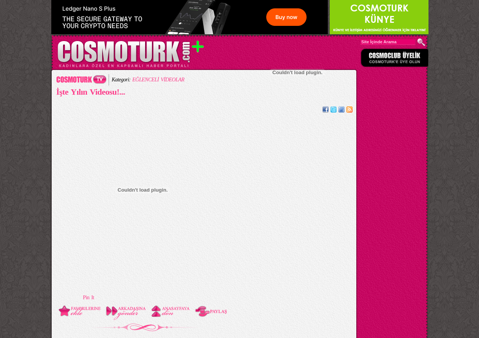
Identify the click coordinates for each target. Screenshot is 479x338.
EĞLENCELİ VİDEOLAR (158, 80)
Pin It (88, 297)
